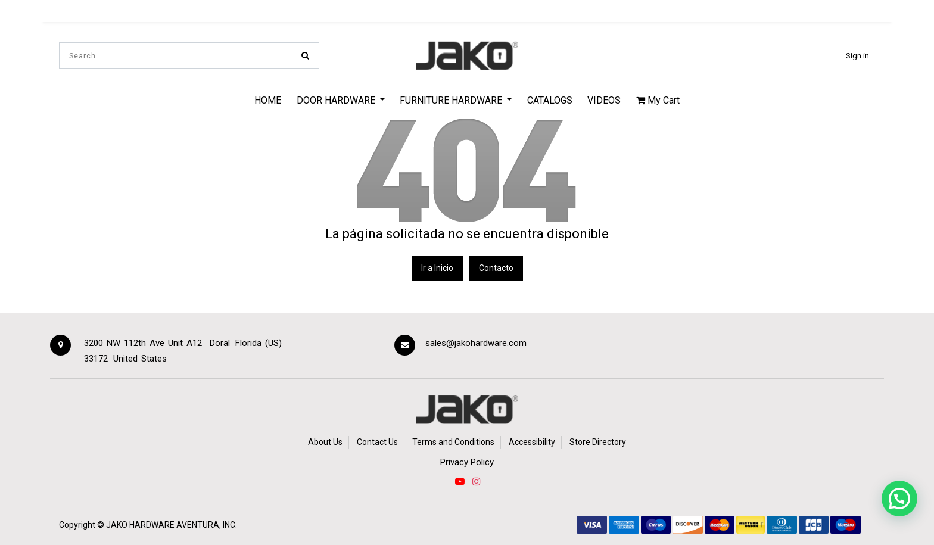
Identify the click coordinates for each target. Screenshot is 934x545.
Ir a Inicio (437, 268)
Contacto (496, 268)
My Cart (658, 100)
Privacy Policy (467, 462)
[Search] (305, 55)
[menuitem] (268, 100)
